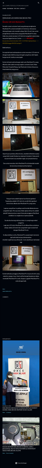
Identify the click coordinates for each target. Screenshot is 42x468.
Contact (22, 8)
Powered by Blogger (21, 463)
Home (4, 8)
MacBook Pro (9, 291)
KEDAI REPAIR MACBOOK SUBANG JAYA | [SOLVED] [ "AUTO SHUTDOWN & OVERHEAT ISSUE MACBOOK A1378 (19, 448)
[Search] (38, 2)
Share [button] (4, 289)
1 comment (8, 412)
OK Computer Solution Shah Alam (15, 5)
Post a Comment (9, 453)
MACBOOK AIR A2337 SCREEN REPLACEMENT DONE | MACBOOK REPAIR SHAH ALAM (20, 409)
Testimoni (10, 8)
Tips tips (16, 8)
